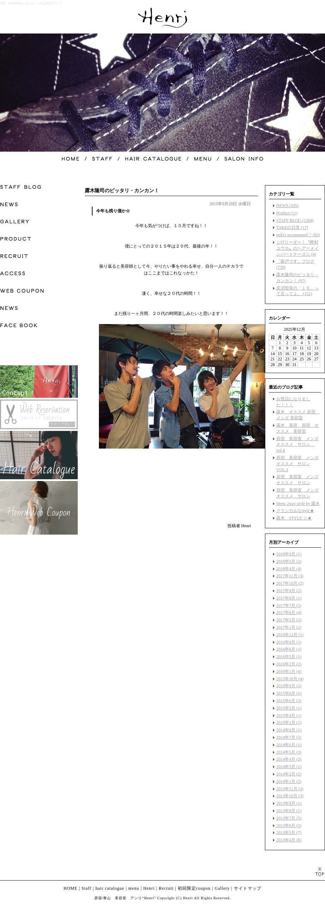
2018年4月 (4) (288, 568)
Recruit (166, 888)
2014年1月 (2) (288, 781)
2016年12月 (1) (289, 634)
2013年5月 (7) (288, 832)
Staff (86, 888)
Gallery (222, 888)
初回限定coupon (194, 888)
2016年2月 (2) (288, 664)
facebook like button (233, 512)
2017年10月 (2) (289, 583)
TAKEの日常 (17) (292, 227)
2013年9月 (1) (288, 803)
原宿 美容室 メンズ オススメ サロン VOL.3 (297, 463)
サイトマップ (247, 888)
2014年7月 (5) (288, 737)
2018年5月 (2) (288, 561)
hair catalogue (109, 888)
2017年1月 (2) (288, 627)
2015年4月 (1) (288, 715)
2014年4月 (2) (288, 759)
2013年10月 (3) (289, 795)
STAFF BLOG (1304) (295, 220)
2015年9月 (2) (288, 685)
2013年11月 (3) (289, 788)
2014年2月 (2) (288, 774)
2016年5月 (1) (288, 656)
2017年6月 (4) (288, 612)
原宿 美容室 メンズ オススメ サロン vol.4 (297, 444)
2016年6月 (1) (288, 649)
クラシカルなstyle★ (295, 510)
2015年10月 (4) (289, 678)
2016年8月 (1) (288, 642)
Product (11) (286, 213)
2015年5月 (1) (288, 708)
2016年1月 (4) (288, 671)
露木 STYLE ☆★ (294, 518)
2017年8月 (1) (288, 598)
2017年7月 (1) (288, 605)
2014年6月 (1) (288, 744)
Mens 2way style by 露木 (298, 503)
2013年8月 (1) (288, 810)
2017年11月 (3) (289, 575)
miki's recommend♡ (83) (298, 234)
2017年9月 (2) (288, 590)
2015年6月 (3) (288, 700)
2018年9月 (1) (288, 554)
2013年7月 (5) (288, 818)
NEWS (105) (287, 205)
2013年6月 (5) (288, 825)
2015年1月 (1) (288, 722)
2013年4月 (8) (288, 840)
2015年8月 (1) (288, 693)
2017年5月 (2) (288, 619)
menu (133, 888)
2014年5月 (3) (288, 752)
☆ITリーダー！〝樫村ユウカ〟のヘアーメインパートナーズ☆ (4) (297, 248)
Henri (148, 888)
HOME (70, 888)
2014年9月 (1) (288, 730)
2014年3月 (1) (288, 766)
